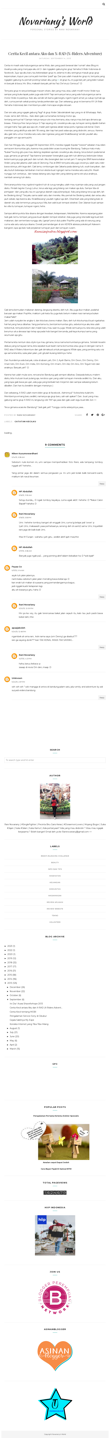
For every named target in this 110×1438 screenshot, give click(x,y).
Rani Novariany (27, 514)
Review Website (55, 909)
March (13, 1048)
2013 (9, 983)
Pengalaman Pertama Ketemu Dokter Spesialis (56, 1116)
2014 (9, 979)
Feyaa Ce (17, 566)
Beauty (55, 863)
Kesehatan (55, 876)
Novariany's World (55, 21)
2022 (9, 950)
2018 (9, 962)
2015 (9, 975)
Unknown (17, 678)
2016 (9, 970)
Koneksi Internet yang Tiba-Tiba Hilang (29, 1024)
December (15, 987)
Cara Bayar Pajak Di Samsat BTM (56, 1169)
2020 (10, 954)
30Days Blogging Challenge (55, 856)
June (12, 1036)
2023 (9, 946)
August (13, 1028)
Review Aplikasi (55, 902)
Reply (102, 484)
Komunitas (55, 889)
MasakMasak (55, 896)
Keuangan (55, 882)
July (12, 1032)
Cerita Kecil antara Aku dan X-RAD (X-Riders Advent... (36, 1007)
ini (58, 80)
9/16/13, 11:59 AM (25, 495)
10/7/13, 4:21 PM (25, 659)
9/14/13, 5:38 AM (18, 457)
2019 (9, 958)
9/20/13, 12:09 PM (26, 608)
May (12, 1040)
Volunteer (55, 922)
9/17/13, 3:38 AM (25, 551)
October (14, 995)
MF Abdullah (25, 491)
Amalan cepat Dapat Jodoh (56, 1162)
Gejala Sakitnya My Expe (22, 1020)
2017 (9, 966)
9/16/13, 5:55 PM (25, 517)
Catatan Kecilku (25, 421)
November (15, 991)
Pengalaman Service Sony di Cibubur (28, 1016)
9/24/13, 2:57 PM (18, 682)
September (15, 999)
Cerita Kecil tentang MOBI (23, 1012)
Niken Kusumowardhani (25, 453)
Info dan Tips (55, 869)
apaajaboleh (18, 628)
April (12, 1044)
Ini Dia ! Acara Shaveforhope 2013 (26, 1003)
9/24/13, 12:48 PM (19, 631)
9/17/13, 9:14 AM (18, 570)
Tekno (55, 916)
